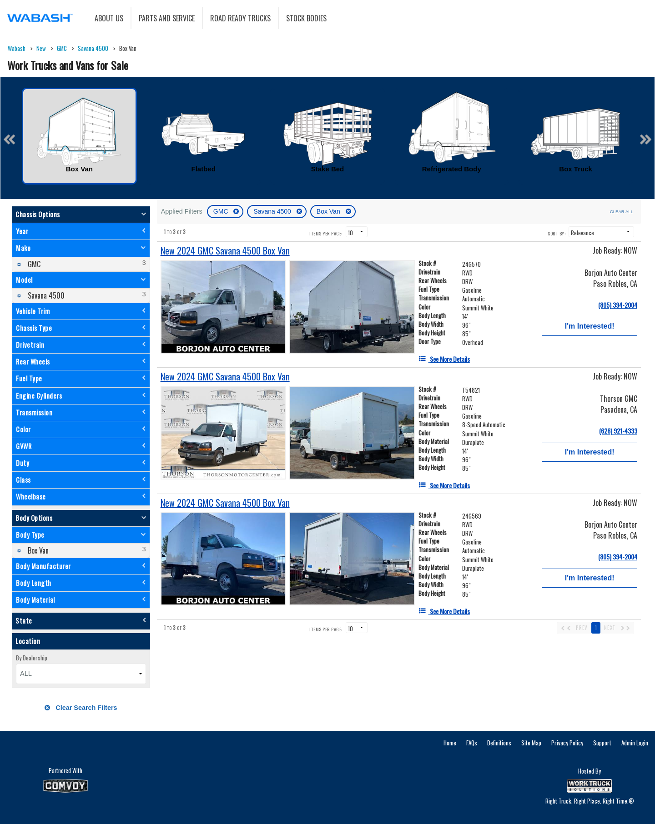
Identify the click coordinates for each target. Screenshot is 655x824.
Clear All (621, 211)
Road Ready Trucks (240, 18)
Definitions (499, 742)
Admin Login (634, 742)
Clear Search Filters (81, 707)
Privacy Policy (567, 742)
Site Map (531, 742)
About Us (109, 18)
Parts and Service (167, 18)
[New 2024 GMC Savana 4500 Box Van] (225, 250)
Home (449, 742)
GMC (221, 211)
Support (602, 742)
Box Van (329, 211)
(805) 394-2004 (617, 305)
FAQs (471, 742)
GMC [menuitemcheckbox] (33, 264)
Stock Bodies (306, 18)
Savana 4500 (272, 211)
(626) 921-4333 (618, 430)
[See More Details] (444, 359)
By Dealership (31, 658)
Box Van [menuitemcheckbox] (37, 550)
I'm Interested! (590, 326)
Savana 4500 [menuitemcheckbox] (45, 295)
